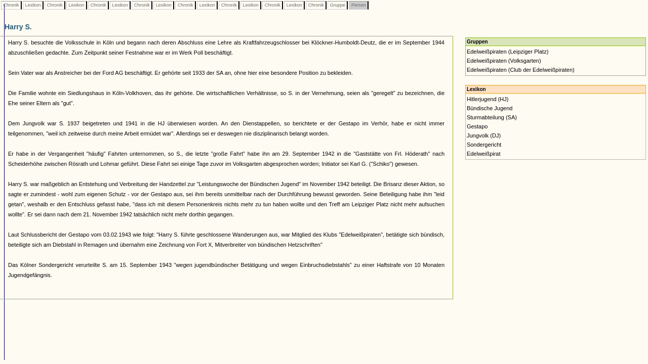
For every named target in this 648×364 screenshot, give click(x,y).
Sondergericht (484, 145)
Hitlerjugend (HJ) (488, 99)
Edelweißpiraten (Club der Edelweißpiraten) (521, 70)
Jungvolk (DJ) (484, 135)
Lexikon (33, 5)
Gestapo (477, 126)
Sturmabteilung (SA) (492, 117)
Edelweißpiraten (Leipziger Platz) (507, 52)
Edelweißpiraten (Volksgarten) (504, 61)
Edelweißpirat (484, 154)
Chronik (11, 5)
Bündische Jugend (490, 108)
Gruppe (337, 5)
